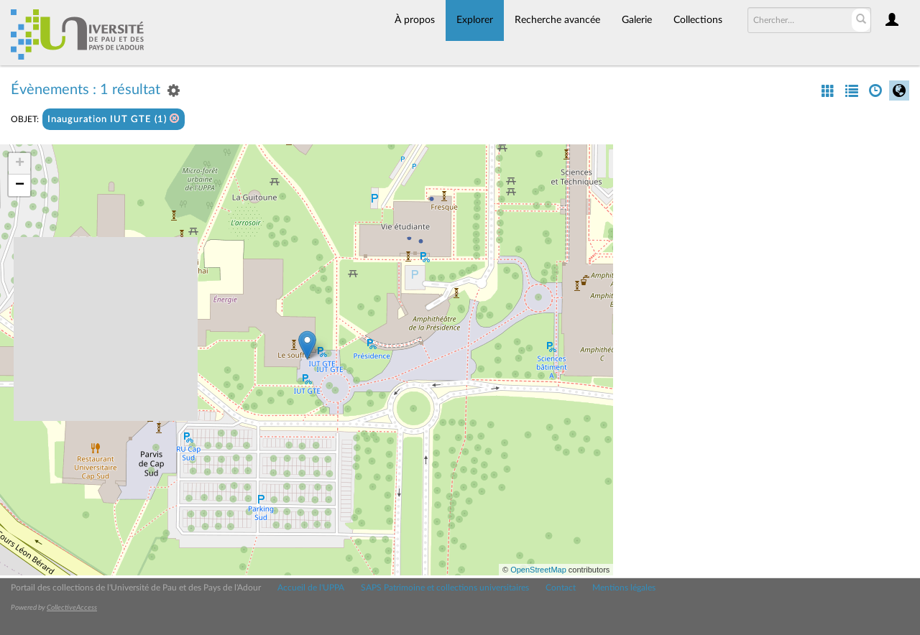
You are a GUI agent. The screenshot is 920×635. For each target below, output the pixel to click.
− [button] (19, 185)
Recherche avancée (557, 20)
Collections (697, 20)
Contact (561, 587)
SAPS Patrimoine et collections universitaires (445, 587)
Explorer (474, 20)
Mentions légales (624, 587)
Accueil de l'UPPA (310, 587)
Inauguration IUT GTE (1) (113, 118)
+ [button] (19, 164)
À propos (415, 20)
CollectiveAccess (72, 607)
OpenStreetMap (538, 569)
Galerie (637, 20)
